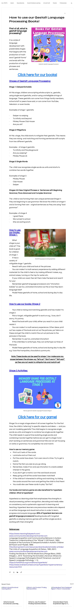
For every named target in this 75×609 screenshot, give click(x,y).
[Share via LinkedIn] (17, 572)
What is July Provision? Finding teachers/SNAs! (37, 602)
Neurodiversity (20, 3)
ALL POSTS (4, 3)
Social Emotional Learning (33, 3)
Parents (55, 3)
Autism (12, 3)
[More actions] (65, 13)
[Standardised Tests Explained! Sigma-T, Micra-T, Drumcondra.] (62, 593)
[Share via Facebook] (10, 572)
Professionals (63, 3)
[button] (71, 3)
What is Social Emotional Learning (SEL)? (10, 602)
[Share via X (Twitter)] (13, 572)
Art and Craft (46, 3)
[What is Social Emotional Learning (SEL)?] (13, 593)
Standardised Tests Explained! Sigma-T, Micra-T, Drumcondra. (61, 602)
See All (71, 583)
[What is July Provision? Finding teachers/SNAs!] (37, 593)
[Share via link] (21, 572)
